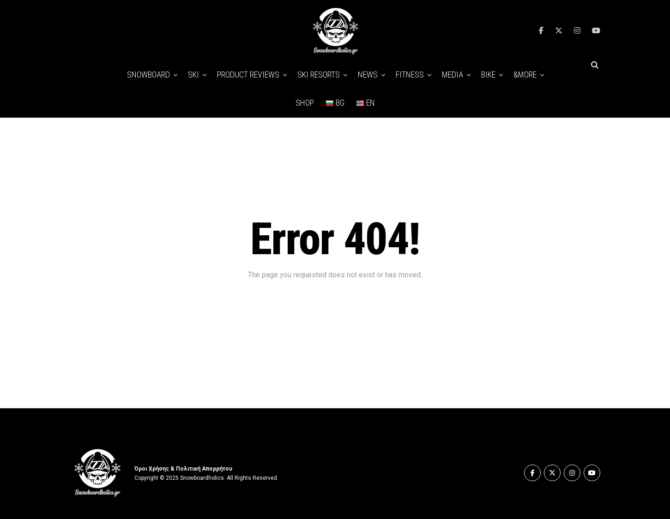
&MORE (525, 74)
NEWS (368, 74)
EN (365, 102)
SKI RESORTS (318, 74)
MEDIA (452, 74)
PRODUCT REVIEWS (248, 74)
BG (334, 102)
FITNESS (410, 74)
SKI (193, 74)
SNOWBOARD (148, 74)
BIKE (488, 74)
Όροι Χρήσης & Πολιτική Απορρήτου (183, 468)
